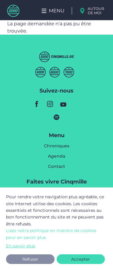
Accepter (80, 259)
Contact (56, 166)
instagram (50, 104)
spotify (56, 117)
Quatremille (40, 72)
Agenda (56, 156)
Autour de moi (96, 10)
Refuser (30, 259)
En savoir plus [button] (20, 246)
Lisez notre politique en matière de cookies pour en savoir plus (51, 234)
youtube (63, 104)
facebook (37, 104)
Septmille (69, 72)
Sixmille (54, 72)
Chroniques (56, 146)
